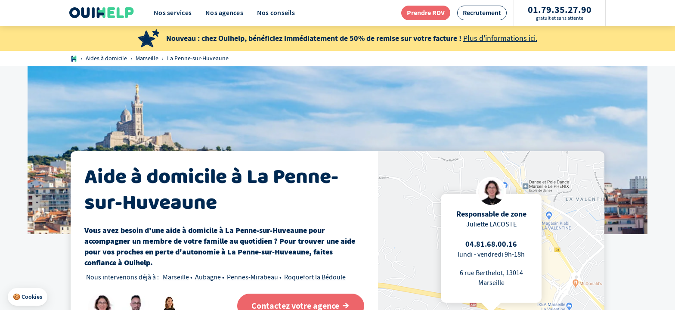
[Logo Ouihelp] (101, 13)
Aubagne (208, 277)
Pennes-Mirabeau (252, 277)
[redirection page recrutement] (482, 13)
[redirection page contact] (425, 13)
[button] (27, 297)
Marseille (147, 58)
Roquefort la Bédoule (315, 277)
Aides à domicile (106, 58)
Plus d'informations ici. (500, 38)
